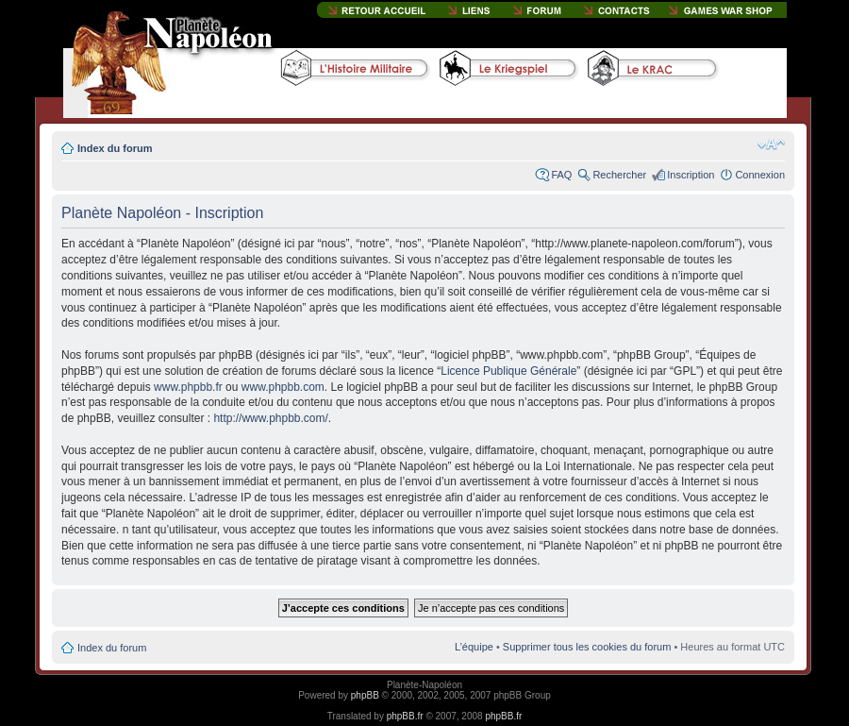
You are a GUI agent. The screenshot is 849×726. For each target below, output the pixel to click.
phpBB (365, 695)
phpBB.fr (405, 716)
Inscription (690, 174)
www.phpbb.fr (188, 387)
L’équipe (474, 646)
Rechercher (619, 174)
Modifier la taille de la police (771, 144)
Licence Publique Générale (508, 371)
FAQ (561, 174)
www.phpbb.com (283, 387)
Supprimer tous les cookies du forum (587, 646)
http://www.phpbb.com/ (270, 418)
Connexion (760, 174)
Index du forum (114, 148)
